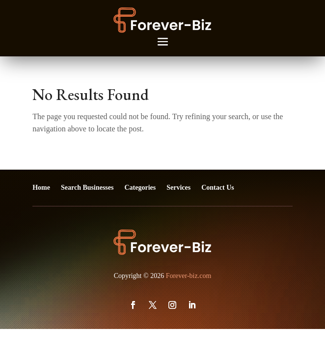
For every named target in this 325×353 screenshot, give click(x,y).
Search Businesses (87, 187)
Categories (140, 187)
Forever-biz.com (189, 275)
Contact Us (217, 187)
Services (178, 187)
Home (41, 187)
